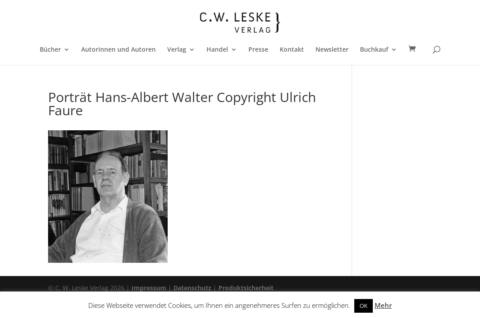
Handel (217, 49)
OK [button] (364, 306)
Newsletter (332, 49)
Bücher (50, 49)
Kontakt (292, 49)
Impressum (148, 288)
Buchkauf (374, 49)
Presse (258, 49)
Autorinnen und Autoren (118, 49)
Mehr (383, 305)
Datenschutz (192, 288)
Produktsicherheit (246, 288)
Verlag (176, 49)
